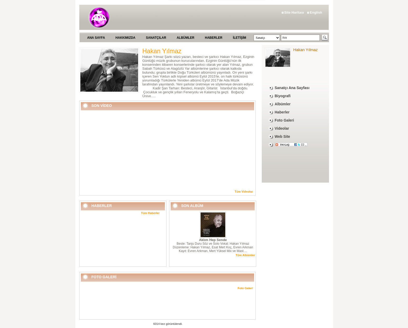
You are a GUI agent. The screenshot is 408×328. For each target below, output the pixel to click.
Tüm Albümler (245, 255)
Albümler (283, 104)
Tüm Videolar (244, 191)
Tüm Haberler (150, 213)
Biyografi (283, 96)
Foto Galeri (245, 288)
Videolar (282, 128)
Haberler (282, 112)
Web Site (282, 136)
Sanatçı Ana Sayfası (292, 88)
